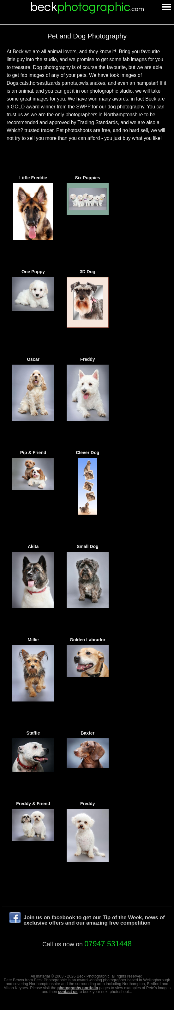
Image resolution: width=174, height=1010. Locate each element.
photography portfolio (77, 988)
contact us (68, 992)
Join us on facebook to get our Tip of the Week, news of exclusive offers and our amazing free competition (94, 920)
